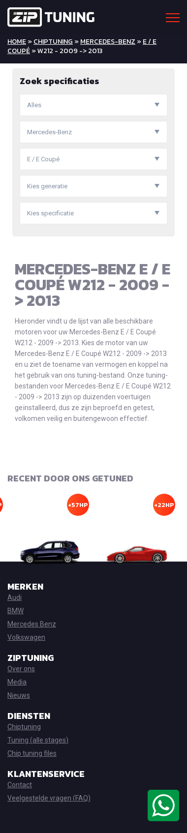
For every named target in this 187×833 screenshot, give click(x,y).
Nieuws (18, 695)
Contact (19, 785)
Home (16, 41)
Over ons (21, 669)
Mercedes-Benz (107, 41)
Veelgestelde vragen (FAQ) (49, 798)
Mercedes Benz (31, 624)
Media (17, 682)
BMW (15, 611)
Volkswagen (26, 637)
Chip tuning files (32, 753)
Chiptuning (53, 41)
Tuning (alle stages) (37, 740)
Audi (14, 597)
